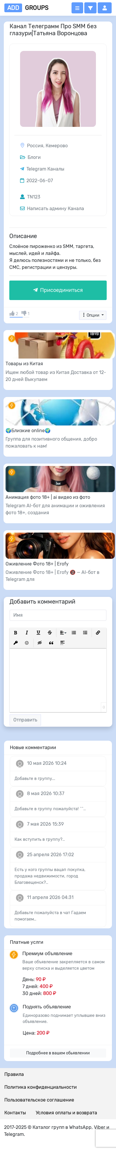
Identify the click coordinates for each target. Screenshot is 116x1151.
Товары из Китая (24, 363)
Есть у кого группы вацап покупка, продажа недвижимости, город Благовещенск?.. (50, 876)
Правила (14, 1074)
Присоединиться (58, 290)
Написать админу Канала (52, 208)
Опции (91, 315)
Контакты (15, 1112)
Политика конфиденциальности (40, 1087)
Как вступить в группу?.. (40, 839)
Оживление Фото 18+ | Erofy (37, 564)
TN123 (30, 197)
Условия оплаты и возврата (66, 1112)
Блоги (30, 157)
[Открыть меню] (77, 7)
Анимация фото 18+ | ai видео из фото (48, 497)
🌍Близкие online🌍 (28, 430)
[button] (90, 7)
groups (26, 7)
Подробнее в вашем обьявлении (58, 1053)
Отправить (25, 720)
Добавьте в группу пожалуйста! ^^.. (50, 808)
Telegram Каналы (45, 169)
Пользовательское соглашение (39, 1100)
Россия (35, 145)
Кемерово (57, 145)
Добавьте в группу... (35, 778)
